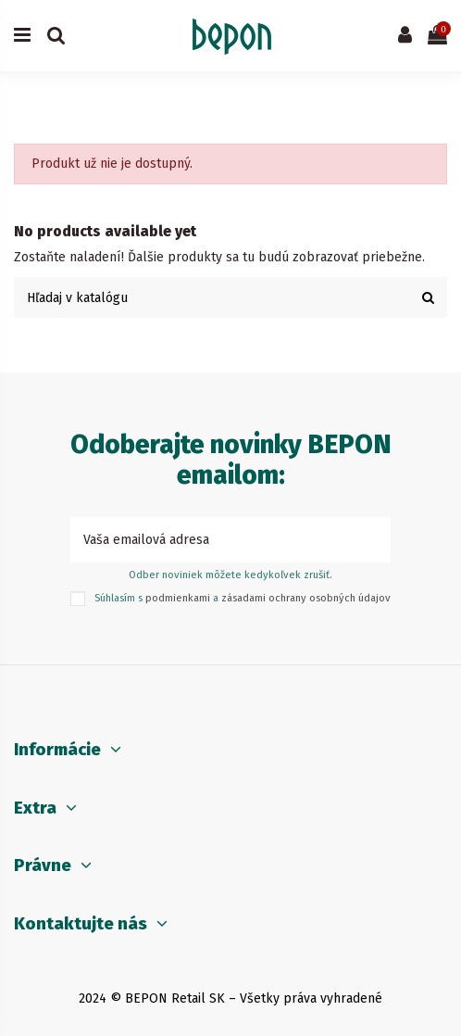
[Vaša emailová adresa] (211, 539)
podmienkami (177, 598)
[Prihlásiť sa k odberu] (371, 539)
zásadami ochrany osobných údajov (306, 598)
